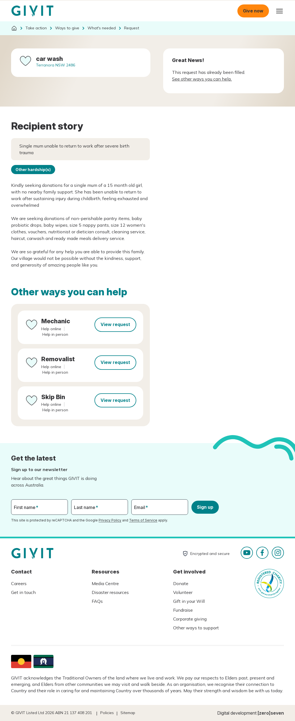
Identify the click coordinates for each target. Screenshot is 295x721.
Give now (253, 11)
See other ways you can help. (202, 79)
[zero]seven (271, 713)
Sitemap (127, 712)
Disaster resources (110, 592)
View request (115, 324)
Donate (180, 583)
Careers (19, 583)
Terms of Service (143, 520)
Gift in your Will (189, 601)
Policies (107, 712)
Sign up (205, 507)
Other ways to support (196, 627)
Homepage (32, 11)
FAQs (97, 601)
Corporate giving (190, 619)
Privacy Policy (110, 520)
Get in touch (23, 592)
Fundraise (183, 610)
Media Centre (105, 583)
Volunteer (183, 592)
